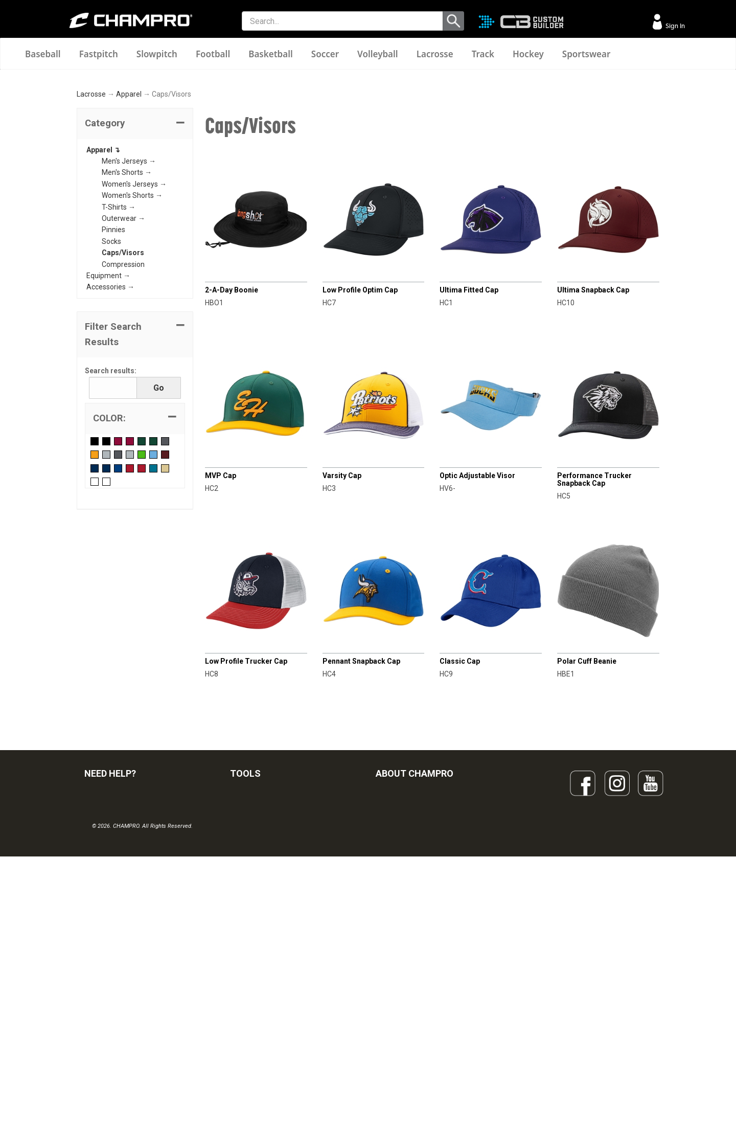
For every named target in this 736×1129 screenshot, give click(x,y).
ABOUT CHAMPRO (414, 896)
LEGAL (94, 991)
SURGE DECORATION (263, 1014)
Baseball (43, 54)
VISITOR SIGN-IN (110, 946)
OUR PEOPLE (397, 946)
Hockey (528, 54)
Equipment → (108, 398)
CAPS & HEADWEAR (262, 1036)
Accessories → (110, 409)
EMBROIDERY (252, 1059)
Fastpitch (98, 54)
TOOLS (245, 896)
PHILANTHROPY (402, 991)
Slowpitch (156, 54)
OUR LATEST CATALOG (267, 924)
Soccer (325, 54)
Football (213, 54)
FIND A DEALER (108, 924)
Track (483, 54)
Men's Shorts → (127, 295)
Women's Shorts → (132, 318)
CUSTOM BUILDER (259, 946)
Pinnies (113, 353)
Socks (111, 364)
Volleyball (377, 54)
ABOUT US (393, 969)
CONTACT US (106, 969)
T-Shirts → (118, 330)
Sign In (674, 26)
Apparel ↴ (103, 272)
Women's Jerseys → (134, 307)
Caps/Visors (123, 375)
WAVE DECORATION (262, 991)
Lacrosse (435, 54)
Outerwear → (123, 341)
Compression (123, 387)
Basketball (270, 54)
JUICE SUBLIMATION (263, 969)
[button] (135, 246)
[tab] (135, 246)
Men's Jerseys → (129, 284)
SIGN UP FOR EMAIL (407, 924)
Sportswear (586, 54)
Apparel (129, 217)
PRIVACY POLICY (111, 1014)
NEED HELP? (110, 896)
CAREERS (391, 1014)
